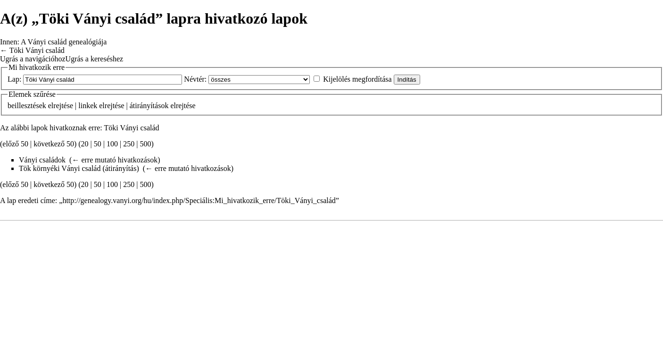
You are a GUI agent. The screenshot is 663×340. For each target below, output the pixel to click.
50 (97, 144)
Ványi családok (42, 160)
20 (85, 144)
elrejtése (60, 106)
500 (145, 144)
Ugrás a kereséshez (95, 59)
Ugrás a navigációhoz (33, 59)
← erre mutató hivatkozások (114, 160)
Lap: (14, 79)
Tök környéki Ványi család (59, 168)
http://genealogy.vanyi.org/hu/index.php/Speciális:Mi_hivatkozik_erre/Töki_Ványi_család (198, 200)
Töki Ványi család (37, 50)
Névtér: (195, 79)
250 (128, 144)
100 (112, 144)
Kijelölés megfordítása (357, 79)
